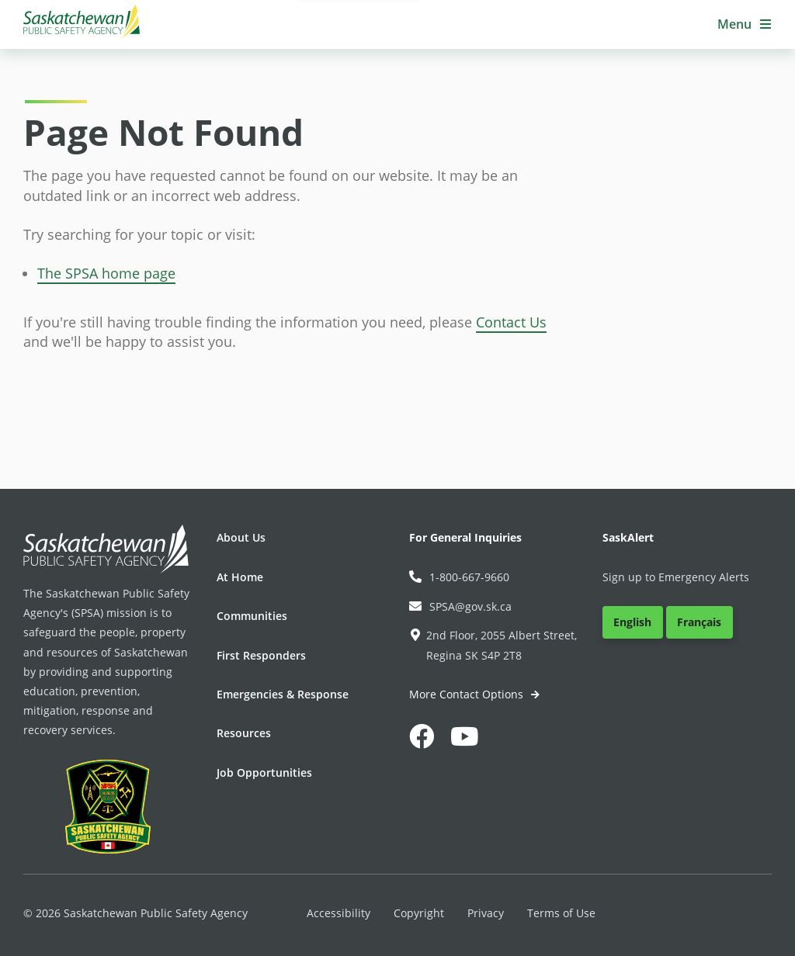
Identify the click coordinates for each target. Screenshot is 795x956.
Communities (252, 615)
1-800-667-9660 (459, 577)
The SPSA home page (106, 273)
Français (699, 622)
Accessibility (338, 913)
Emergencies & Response (283, 694)
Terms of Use (561, 913)
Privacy (485, 913)
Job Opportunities (264, 772)
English (632, 622)
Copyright (419, 913)
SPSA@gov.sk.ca (460, 606)
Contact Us (511, 322)
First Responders (261, 655)
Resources (244, 733)
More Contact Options (467, 694)
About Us (241, 537)
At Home (240, 577)
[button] (744, 24)
